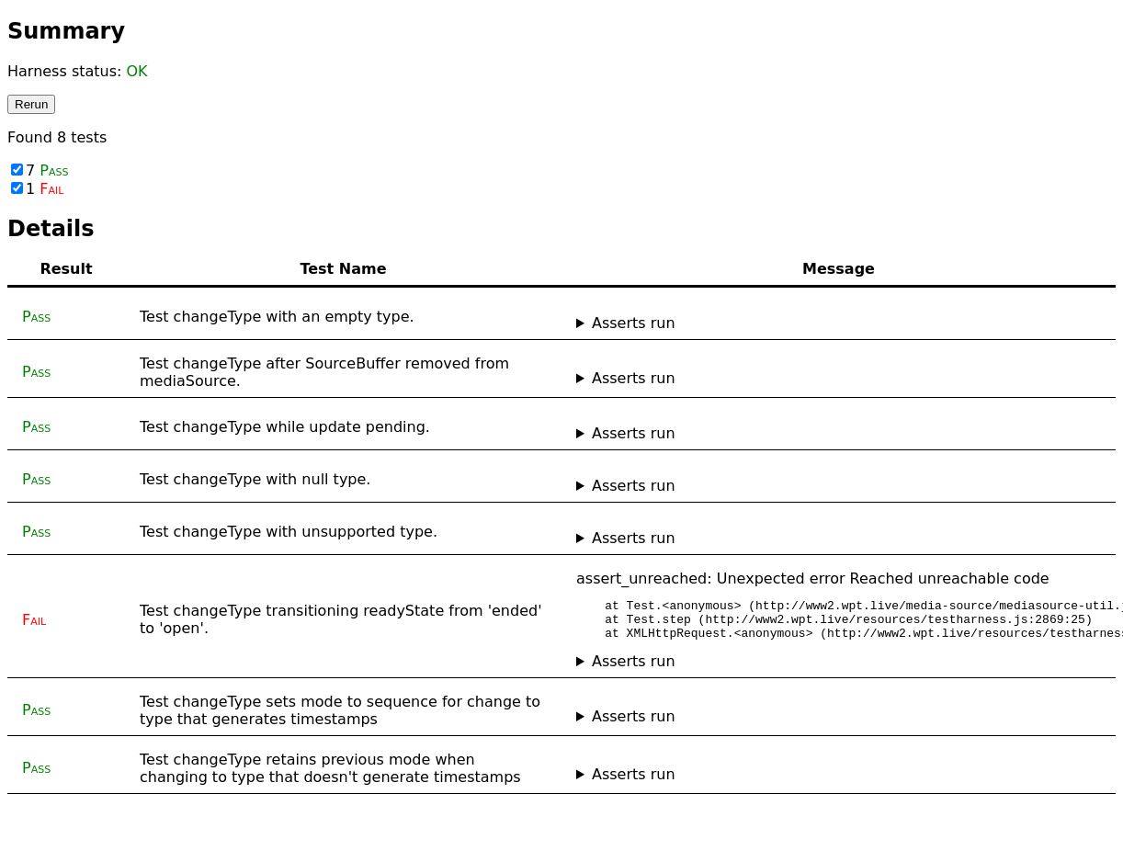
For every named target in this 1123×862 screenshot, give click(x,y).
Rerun (31, 104)
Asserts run (633, 323)
